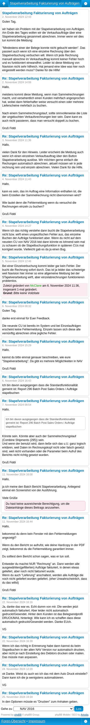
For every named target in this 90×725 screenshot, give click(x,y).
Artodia (85, 714)
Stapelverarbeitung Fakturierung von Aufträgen (44, 3)
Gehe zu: (7, 709)
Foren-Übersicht (13, 721)
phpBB (18, 714)
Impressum (37, 721)
